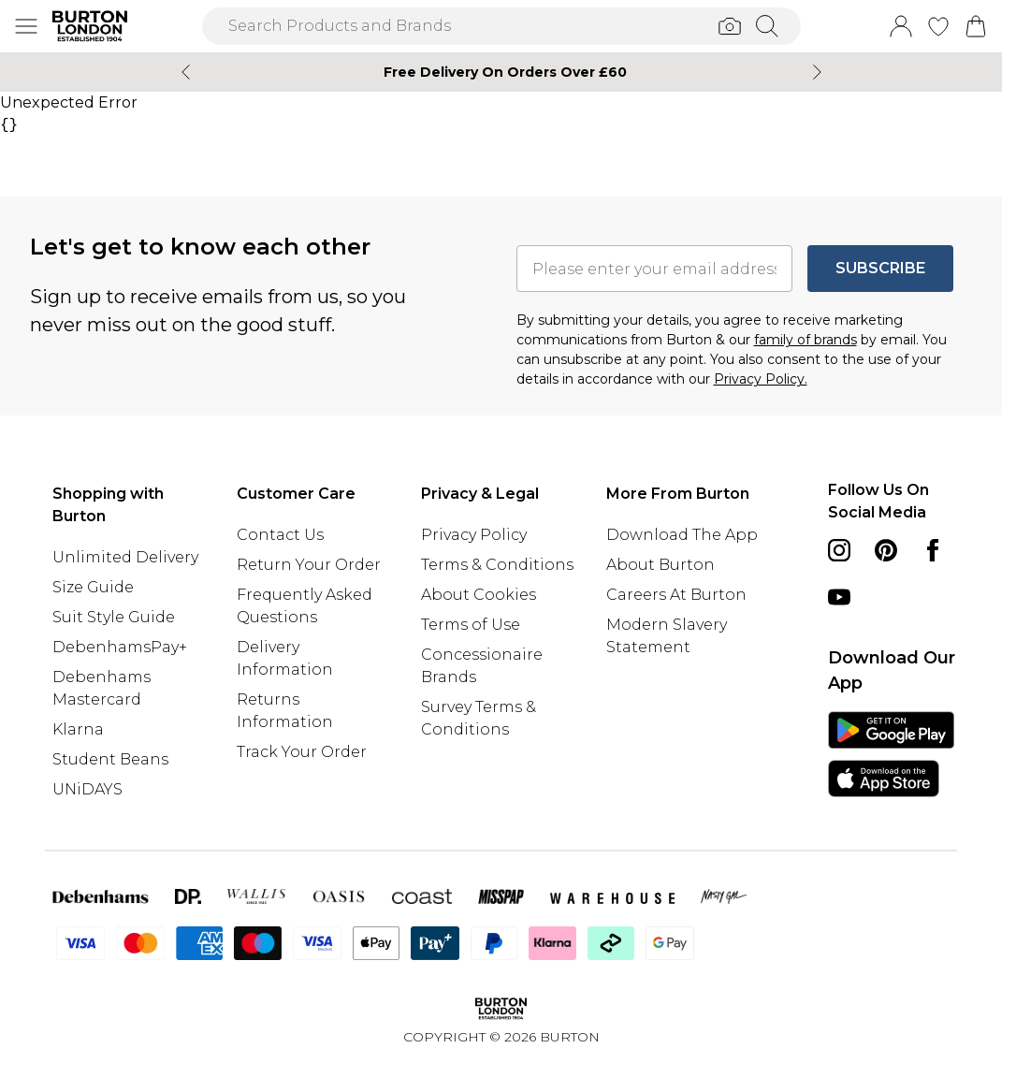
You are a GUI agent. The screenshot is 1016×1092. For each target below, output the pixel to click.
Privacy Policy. (760, 379)
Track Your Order (302, 752)
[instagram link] (839, 550)
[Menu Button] (26, 26)
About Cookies (478, 595)
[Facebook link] (933, 550)
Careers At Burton (676, 595)
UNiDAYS (87, 789)
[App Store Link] (891, 754)
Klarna (78, 729)
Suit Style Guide (113, 617)
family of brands (805, 339)
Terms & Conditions (497, 565)
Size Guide (93, 587)
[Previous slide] (185, 72)
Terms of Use (470, 624)
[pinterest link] (886, 550)
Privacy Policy (474, 535)
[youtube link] (839, 597)
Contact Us (280, 535)
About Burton (660, 565)
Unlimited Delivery (125, 557)
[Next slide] (817, 72)
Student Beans (110, 759)
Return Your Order (309, 565)
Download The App (682, 535)
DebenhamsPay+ (119, 647)
